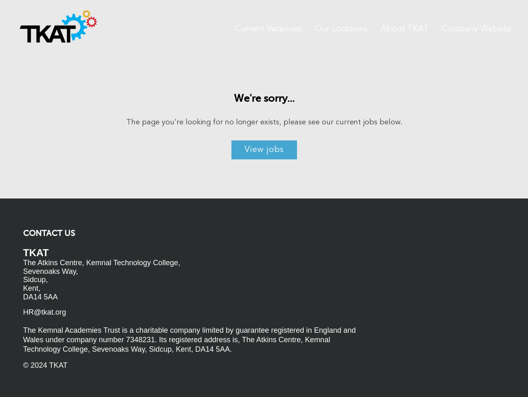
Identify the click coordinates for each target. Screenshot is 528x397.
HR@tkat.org (44, 312)
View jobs (264, 150)
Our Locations (341, 29)
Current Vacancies (268, 29)
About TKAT (405, 29)
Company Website (477, 29)
